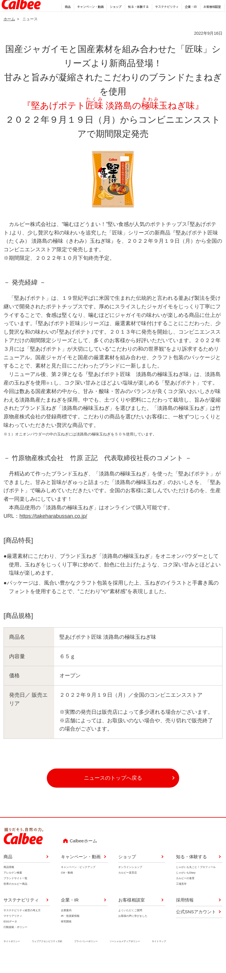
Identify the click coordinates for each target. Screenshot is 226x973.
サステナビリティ (165, 21)
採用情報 (133, 10)
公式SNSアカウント (196, 926)
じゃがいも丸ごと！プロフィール (196, 882)
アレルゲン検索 (13, 887)
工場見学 (181, 899)
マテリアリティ (13, 931)
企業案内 (66, 925)
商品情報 (9, 882)
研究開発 (66, 936)
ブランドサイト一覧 (15, 893)
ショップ (114, 21)
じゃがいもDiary (185, 887)
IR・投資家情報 (70, 931)
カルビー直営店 (127, 887)
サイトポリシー (12, 956)
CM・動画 (67, 887)
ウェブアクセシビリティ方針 (47, 956)
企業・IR (189, 21)
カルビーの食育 (185, 893)
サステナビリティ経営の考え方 (22, 925)
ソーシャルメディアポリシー (124, 956)
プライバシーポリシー (86, 956)
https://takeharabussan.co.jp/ (53, 531)
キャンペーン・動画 (88, 21)
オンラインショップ (130, 882)
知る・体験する (136, 21)
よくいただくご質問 (130, 925)
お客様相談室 (210, 21)
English (149, 10)
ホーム (9, 34)
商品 (66, 21)
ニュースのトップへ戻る (113, 793)
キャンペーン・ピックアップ (78, 882)
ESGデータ (10, 936)
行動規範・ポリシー (15, 942)
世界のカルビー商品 (15, 899)
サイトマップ (159, 956)
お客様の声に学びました (132, 931)
